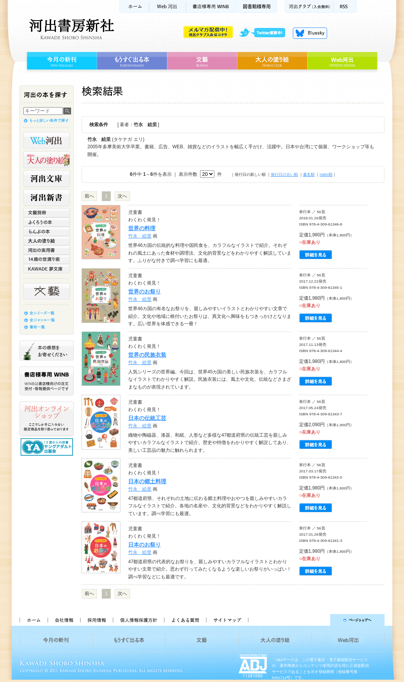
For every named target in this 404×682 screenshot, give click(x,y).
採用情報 (96, 620)
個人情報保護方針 (138, 620)
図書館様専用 (257, 6)
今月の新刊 (61, 61)
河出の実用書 (46, 250)
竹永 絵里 (140, 236)
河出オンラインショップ (46, 418)
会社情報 (63, 620)
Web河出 (167, 6)
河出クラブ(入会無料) (309, 6)
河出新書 (46, 197)
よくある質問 (185, 620)
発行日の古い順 (284, 174)
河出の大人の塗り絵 (46, 159)
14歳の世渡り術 (46, 259)
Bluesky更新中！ (310, 33)
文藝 (202, 61)
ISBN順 (325, 174)
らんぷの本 (46, 231)
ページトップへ (320, 620)
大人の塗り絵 (272, 61)
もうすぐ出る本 (132, 61)
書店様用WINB (211, 6)
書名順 (309, 174)
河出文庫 (46, 178)
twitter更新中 (265, 33)
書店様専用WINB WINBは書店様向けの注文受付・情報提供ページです (46, 381)
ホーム (134, 6)
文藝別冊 (46, 212)
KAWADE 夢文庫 (46, 268)
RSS (345, 6)
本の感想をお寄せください (46, 350)
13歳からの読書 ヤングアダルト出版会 (48, 447)
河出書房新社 (70, 29)
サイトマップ (227, 620)
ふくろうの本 (46, 222)
